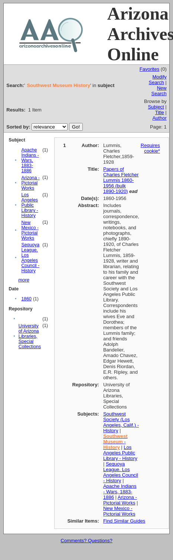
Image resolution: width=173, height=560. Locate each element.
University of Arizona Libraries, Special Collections (30, 336)
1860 (26, 298)
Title (159, 112)
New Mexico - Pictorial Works (30, 230)
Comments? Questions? (86, 540)
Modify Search (158, 79)
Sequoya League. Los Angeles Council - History (30, 257)
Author (159, 118)
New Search (159, 90)
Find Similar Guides (124, 521)
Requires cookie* (150, 148)
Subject (156, 107)
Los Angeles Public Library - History (29, 205)
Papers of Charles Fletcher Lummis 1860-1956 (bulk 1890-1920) (120, 180)
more (23, 280)
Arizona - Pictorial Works (30, 183)
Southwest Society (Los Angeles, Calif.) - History (121, 422)
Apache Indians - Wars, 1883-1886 (30, 160)
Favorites (149, 69)
